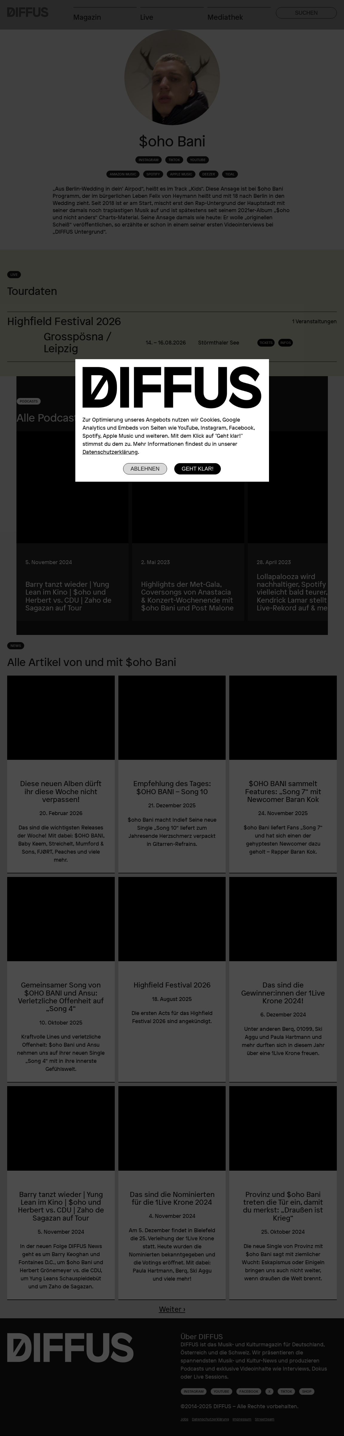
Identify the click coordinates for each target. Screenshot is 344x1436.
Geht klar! (198, 469)
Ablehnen (145, 469)
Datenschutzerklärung (110, 451)
